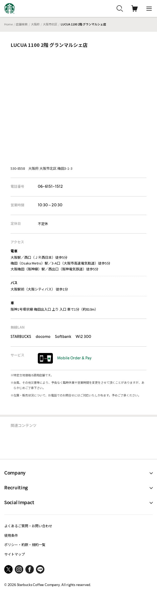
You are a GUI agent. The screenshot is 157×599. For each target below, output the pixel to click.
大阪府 (35, 24)
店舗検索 (21, 24)
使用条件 (11, 535)
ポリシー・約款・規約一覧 (24, 544)
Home (8, 24)
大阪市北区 (50, 24)
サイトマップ (14, 554)
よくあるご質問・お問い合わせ (28, 525)
